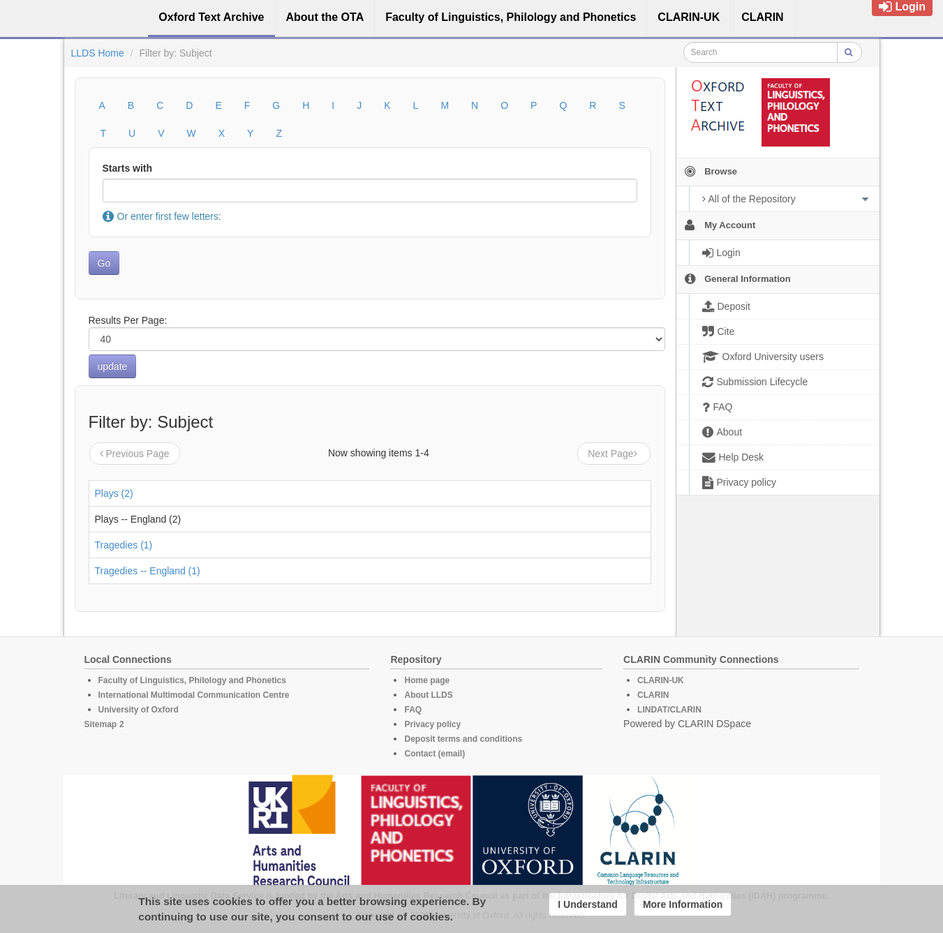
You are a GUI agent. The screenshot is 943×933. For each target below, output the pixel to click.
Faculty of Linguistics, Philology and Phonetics (192, 680)
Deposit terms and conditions (463, 739)
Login (902, 7)
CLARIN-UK (660, 680)
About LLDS (428, 695)
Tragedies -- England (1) (147, 570)
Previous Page (135, 453)
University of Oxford (138, 710)
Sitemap (100, 724)
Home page (427, 680)
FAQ (413, 710)
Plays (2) (114, 493)
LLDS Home (97, 53)
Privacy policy (432, 724)
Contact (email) (434, 754)
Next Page (613, 453)
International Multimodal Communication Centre (194, 695)
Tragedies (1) (124, 545)
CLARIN (653, 695)
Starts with (128, 168)
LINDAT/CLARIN (669, 710)
